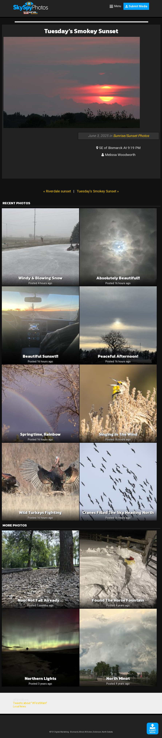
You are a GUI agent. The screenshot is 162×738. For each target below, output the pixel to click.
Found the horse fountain (118, 600)
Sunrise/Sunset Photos (131, 136)
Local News (19, 706)
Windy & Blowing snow (40, 278)
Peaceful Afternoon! (118, 356)
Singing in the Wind (118, 434)
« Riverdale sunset (57, 191)
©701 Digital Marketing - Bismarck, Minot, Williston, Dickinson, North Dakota (81, 732)
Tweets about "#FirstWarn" (30, 703)
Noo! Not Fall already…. (40, 600)
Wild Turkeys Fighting (40, 512)
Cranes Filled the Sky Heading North (118, 512)
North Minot (118, 678)
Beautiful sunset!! (40, 356)
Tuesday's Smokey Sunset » (98, 191)
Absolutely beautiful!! (118, 278)
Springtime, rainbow (40, 434)
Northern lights (40, 678)
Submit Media (136, 6)
